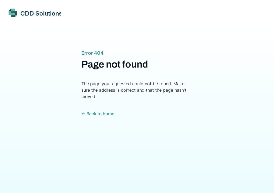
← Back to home (97, 113)
